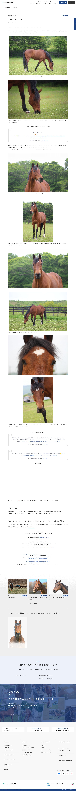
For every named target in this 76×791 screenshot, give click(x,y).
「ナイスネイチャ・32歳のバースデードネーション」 (38, 561)
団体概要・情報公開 (8, 750)
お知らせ (32, 3)
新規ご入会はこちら (21, 675)
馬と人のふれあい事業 (27, 752)
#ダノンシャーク (36, 136)
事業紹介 (45, 3)
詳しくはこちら (38, 536)
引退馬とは (6, 747)
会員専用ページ (40, 1)
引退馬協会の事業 (26, 745)
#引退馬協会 (43, 136)
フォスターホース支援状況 (48, 547)
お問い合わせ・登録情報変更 (65, 760)
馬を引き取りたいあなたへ (65, 742)
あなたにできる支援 (53, 3)
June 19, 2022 (45, 444)
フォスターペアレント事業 (28, 747)
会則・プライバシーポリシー (68, 789)
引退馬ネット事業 (26, 750)
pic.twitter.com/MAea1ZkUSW (50, 455)
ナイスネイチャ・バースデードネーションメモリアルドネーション (64, 748)
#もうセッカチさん (38, 455)
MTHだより (7, 7)
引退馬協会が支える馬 (9, 755)
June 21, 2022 (45, 458)
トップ (2, 7)
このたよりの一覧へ (32, 603)
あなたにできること (12, 714)
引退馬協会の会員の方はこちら (46, 675)
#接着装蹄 (31, 455)
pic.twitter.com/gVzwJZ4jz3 (53, 441)
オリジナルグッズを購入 (46, 750)
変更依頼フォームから (44, 537)
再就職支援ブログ (8, 764)
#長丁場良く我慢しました (40, 441)
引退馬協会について (8, 745)
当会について (39, 3)
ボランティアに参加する (46, 752)
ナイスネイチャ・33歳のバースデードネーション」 (35, 554)
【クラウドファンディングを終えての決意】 (38, 558)
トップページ (7, 737)
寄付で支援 (63, 2)
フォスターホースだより (9, 760)
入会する (72, 2)
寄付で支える (43, 747)
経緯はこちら (31, 528)
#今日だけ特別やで (50, 136)
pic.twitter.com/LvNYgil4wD (39, 138)
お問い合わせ (46, 1)
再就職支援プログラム (27, 754)
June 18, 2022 (45, 140)
